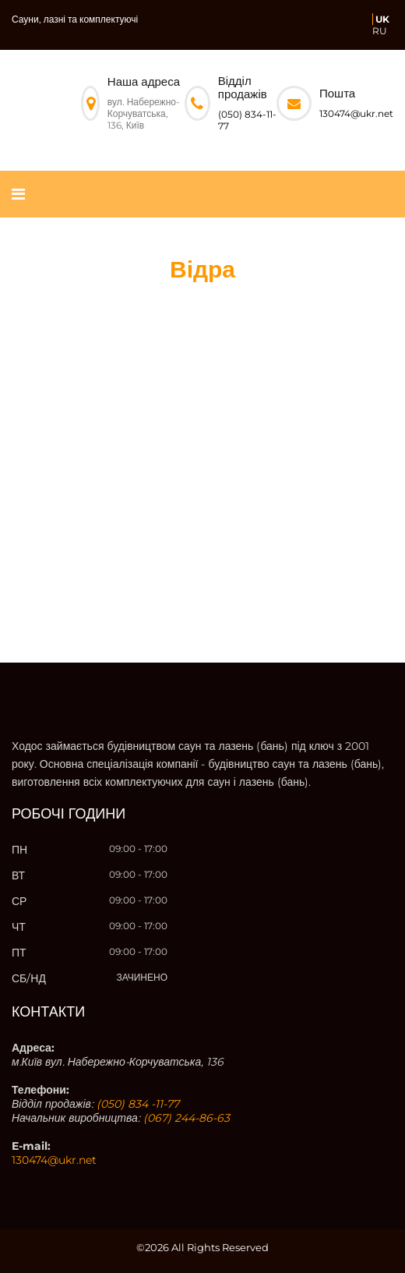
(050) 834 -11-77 (138, 1104)
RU (379, 31)
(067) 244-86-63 (186, 1118)
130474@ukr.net (356, 113)
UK (382, 19)
